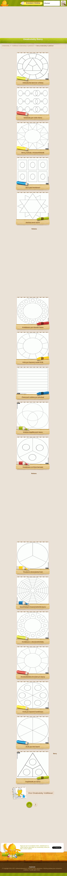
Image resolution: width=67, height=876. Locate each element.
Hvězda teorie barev (33, 222)
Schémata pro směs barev (33, 118)
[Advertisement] (33, 22)
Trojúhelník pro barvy (32, 782)
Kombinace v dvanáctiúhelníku (33, 642)
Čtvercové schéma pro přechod (33, 397)
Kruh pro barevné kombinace (33, 712)
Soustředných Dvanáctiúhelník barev (33, 607)
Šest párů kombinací (33, 187)
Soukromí (32, 867)
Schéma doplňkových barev (33, 432)
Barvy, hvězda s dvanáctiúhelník (32, 153)
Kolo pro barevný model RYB (33, 362)
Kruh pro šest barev (33, 747)
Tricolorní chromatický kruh (33, 572)
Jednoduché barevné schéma (32, 83)
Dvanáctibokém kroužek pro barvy (33, 677)
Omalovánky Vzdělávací (42, 793)
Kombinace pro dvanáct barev (33, 327)
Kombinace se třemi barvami (33, 467)
